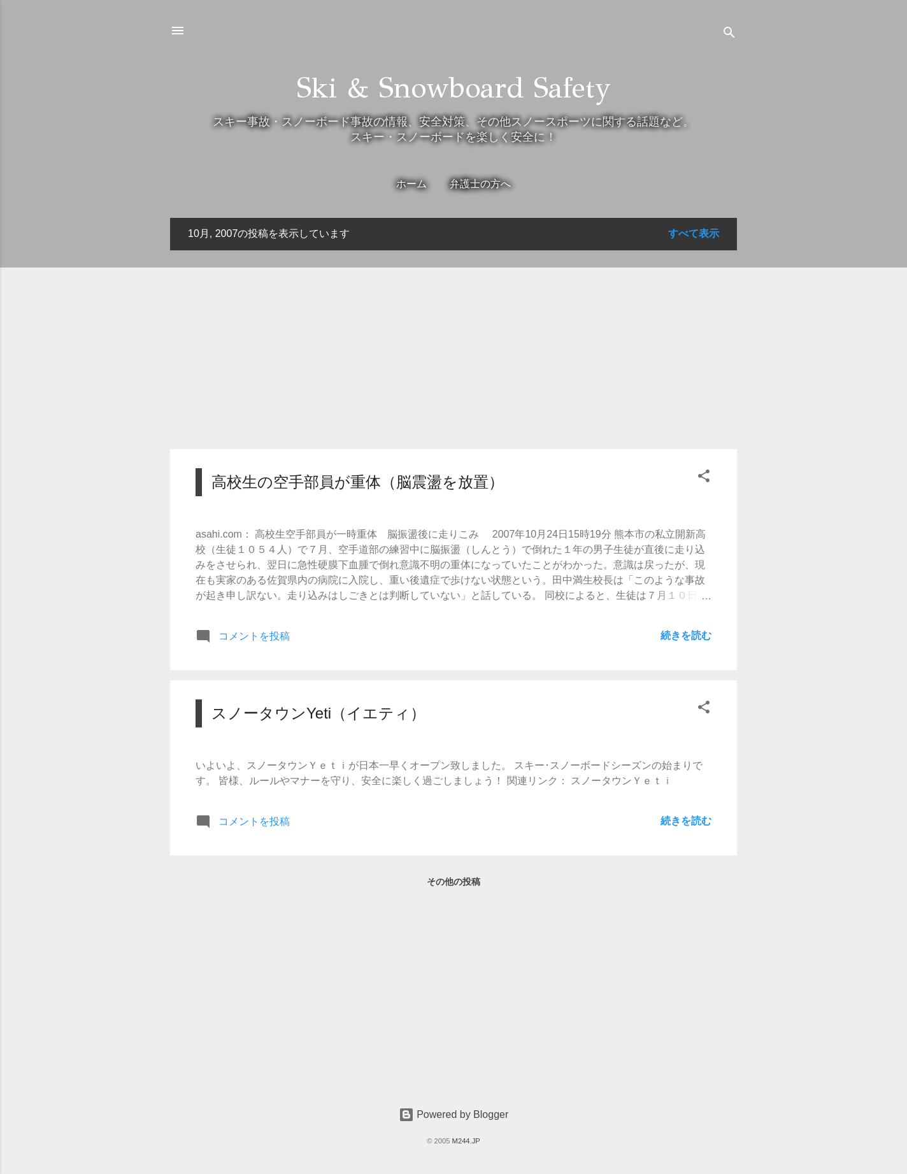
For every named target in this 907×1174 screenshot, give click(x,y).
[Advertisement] (453, 350)
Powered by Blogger (454, 1114)
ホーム (411, 183)
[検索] (729, 34)
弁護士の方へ (480, 183)
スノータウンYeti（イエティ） (318, 713)
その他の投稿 (453, 882)
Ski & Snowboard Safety (454, 87)
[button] (703, 478)
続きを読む (686, 635)
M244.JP (466, 1141)
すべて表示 (693, 233)
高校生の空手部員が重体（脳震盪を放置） (357, 481)
